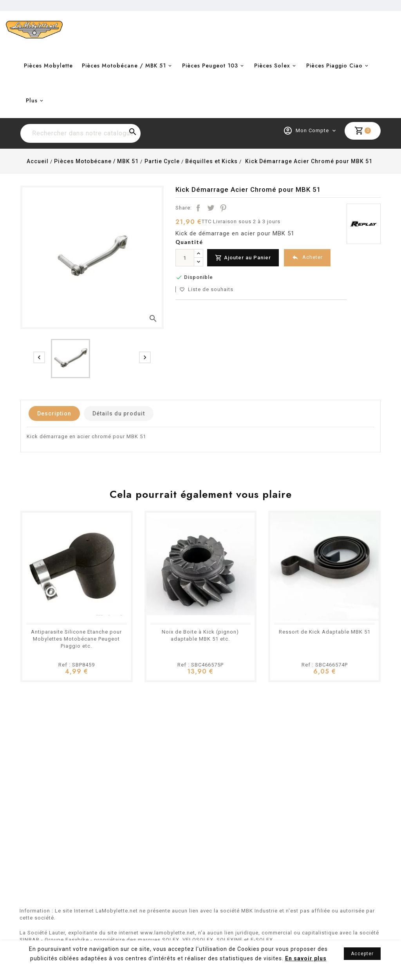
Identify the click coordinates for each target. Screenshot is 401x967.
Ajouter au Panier (243, 258)
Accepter (362, 953)
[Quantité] (184, 257)
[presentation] (39, 357)
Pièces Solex (272, 65)
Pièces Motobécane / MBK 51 (124, 65)
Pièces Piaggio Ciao (334, 65)
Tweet (210, 208)
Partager (198, 208)
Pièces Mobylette (48, 65)
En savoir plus (306, 958)
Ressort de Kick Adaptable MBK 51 (324, 632)
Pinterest (223, 208)
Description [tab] (54, 413)
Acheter (307, 257)
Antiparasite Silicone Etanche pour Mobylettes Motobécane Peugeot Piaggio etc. (76, 639)
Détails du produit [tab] (118, 413)
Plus (32, 100)
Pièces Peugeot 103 (210, 65)
